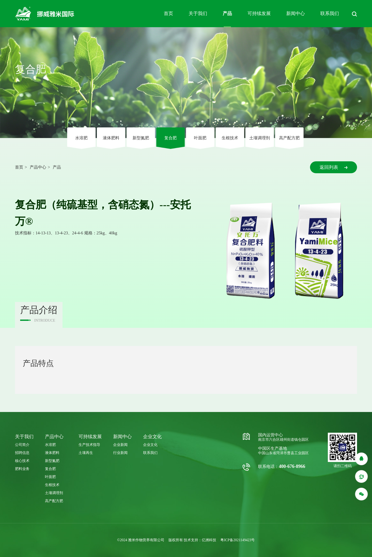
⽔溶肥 (81, 138)
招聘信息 (22, 453)
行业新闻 (120, 453)
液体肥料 (111, 138)
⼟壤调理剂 (259, 138)
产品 (227, 13)
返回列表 (333, 167)
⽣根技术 (230, 138)
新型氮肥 (141, 138)
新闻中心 (295, 13)
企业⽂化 (152, 436)
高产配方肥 (289, 138)
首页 (168, 13)
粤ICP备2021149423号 (237, 540)
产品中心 (38, 167)
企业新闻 (120, 445)
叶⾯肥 (200, 138)
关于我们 (198, 13)
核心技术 (22, 461)
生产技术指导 (89, 445)
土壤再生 (86, 453)
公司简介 (22, 445)
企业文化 (150, 445)
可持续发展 (259, 13)
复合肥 (170, 138)
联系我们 (329, 13)
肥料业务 (22, 469)
